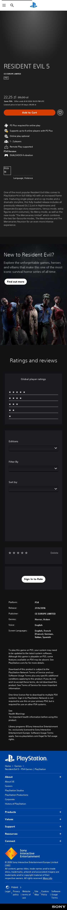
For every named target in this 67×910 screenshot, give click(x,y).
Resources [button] (33, 834)
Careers (9, 786)
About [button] (33, 777)
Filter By (13, 461)
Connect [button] (33, 841)
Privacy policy (16, 893)
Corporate (10, 799)
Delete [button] (54, 552)
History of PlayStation (15, 803)
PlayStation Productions (16, 794)
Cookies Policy (45, 893)
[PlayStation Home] (33, 5)
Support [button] (33, 826)
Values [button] (33, 819)
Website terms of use (26, 894)
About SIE (9, 781)
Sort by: (13, 482)
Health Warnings (17, 713)
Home (8, 765)
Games (18, 765)
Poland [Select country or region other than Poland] (13, 887)
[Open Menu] (4, 5)
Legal (7, 891)
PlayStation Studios (14, 790)
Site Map (36, 893)
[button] (33, 579)
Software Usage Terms (55, 894)
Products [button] (33, 812)
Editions (13, 441)
